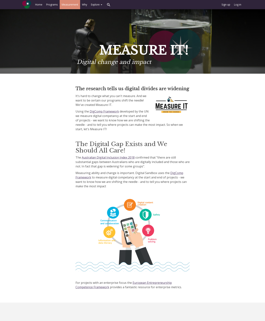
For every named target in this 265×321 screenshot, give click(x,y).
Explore (96, 4)
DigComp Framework (104, 111)
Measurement (70, 4)
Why (84, 4)
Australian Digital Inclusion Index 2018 (108, 157)
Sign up (226, 4)
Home (38, 4)
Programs (52, 4)
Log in (237, 4)
